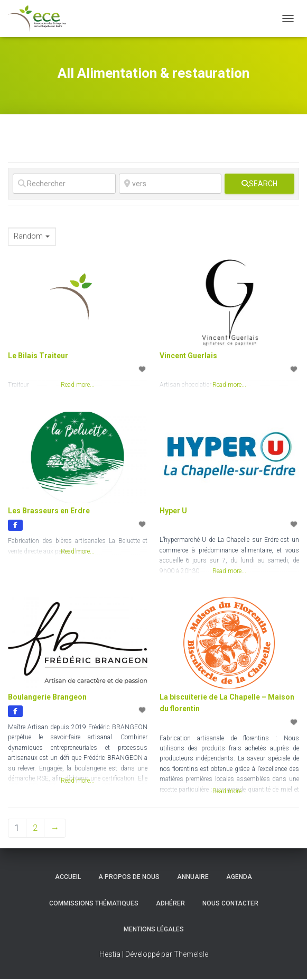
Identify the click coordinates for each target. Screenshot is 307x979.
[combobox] (32, 237)
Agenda (239, 877)
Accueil (68, 877)
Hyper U (173, 510)
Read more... (78, 551)
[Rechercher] (64, 184)
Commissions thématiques (93, 903)
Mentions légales (154, 929)
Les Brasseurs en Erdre (49, 510)
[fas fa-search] (259, 184)
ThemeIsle (191, 954)
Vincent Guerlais (188, 355)
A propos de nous (129, 877)
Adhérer (170, 903)
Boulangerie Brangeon (47, 697)
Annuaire (193, 877)
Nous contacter (230, 903)
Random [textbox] (28, 236)
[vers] (170, 184)
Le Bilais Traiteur (38, 355)
